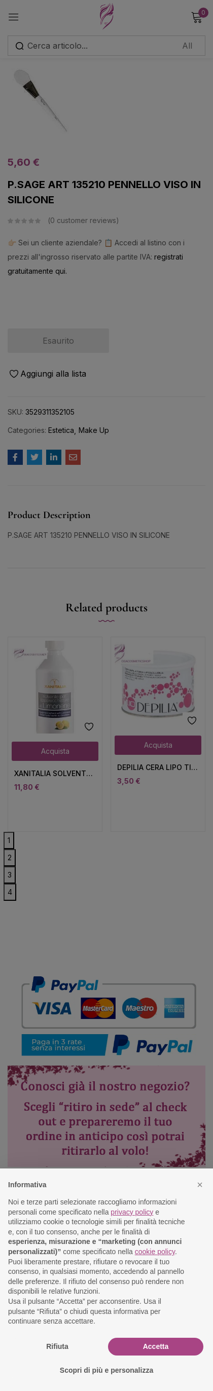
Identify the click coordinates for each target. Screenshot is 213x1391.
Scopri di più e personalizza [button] (106, 1370)
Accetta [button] (156, 1346)
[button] (200, 1185)
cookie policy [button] (155, 1252)
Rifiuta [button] (57, 1346)
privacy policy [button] (132, 1212)
